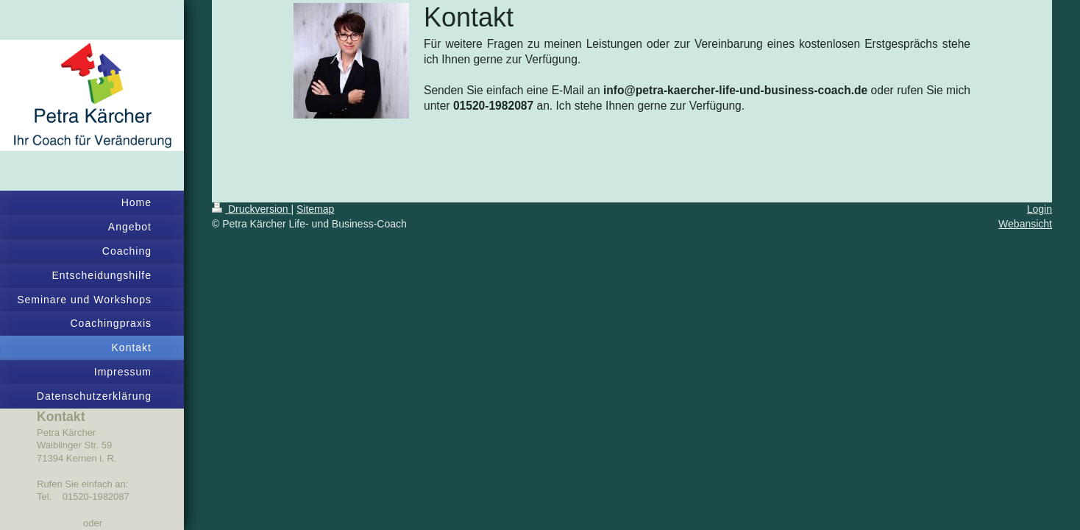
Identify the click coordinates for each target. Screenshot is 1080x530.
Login (1039, 209)
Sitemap (315, 209)
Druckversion (251, 209)
